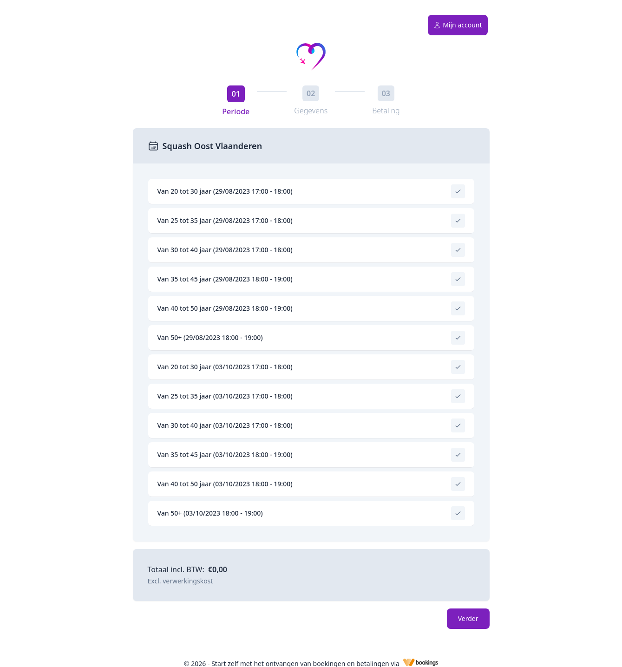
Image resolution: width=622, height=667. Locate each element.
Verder (468, 618)
